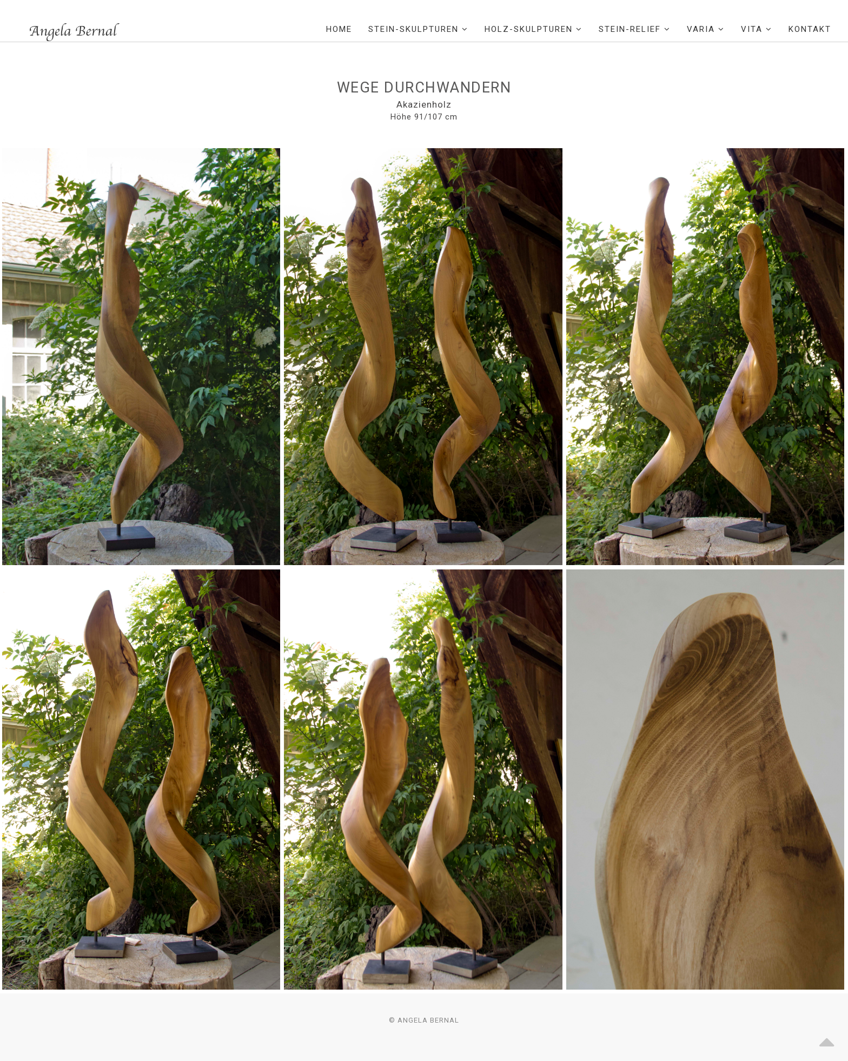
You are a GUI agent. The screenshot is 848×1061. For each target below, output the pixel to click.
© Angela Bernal (424, 1020)
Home (339, 29)
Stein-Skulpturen (418, 29)
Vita (756, 29)
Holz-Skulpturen (533, 29)
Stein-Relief (635, 29)
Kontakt (810, 29)
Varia (706, 29)
